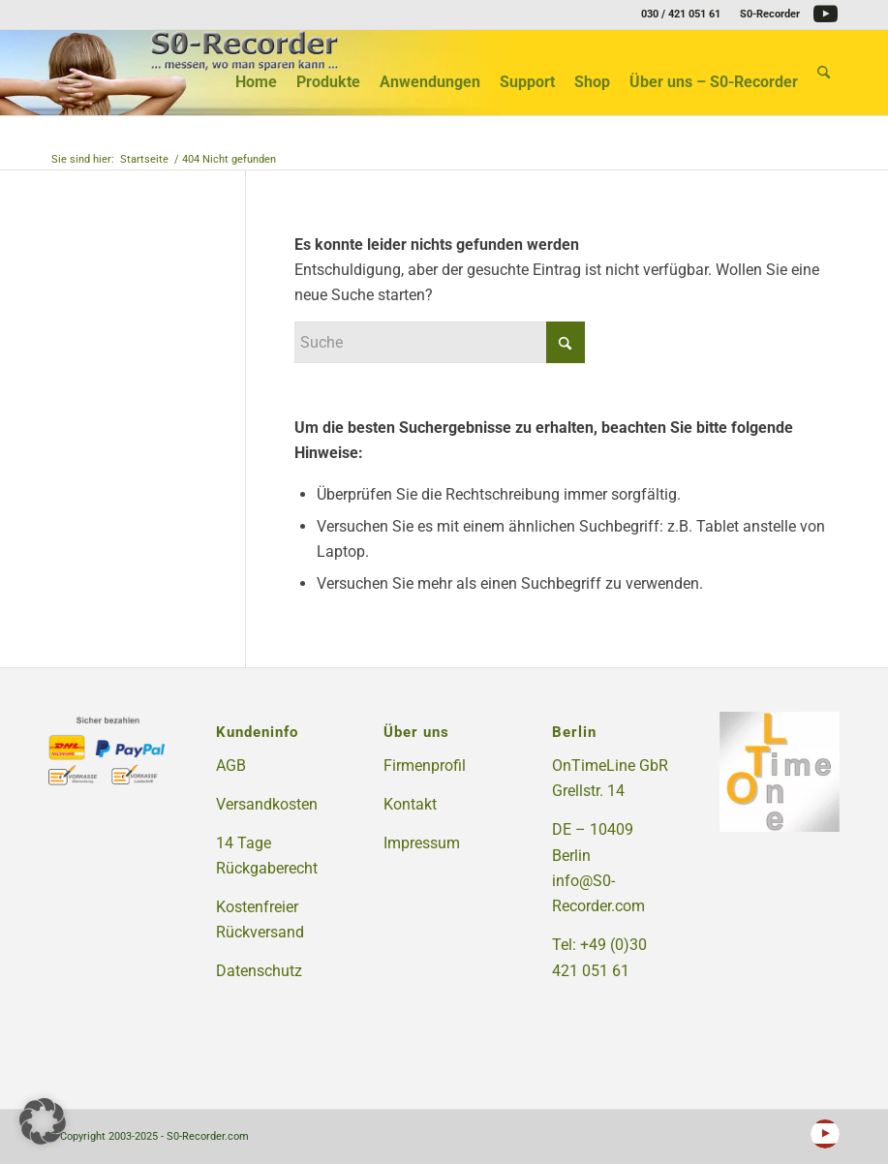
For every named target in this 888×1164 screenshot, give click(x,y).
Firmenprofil (424, 765)
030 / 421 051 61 (680, 14)
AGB (231, 765)
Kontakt (410, 804)
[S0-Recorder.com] (193, 72)
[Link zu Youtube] (825, 14)
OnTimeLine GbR (610, 765)
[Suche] (824, 72)
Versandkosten (267, 804)
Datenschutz (259, 971)
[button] (42, 1121)
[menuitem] (765, 14)
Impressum (421, 843)
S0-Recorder (770, 14)
